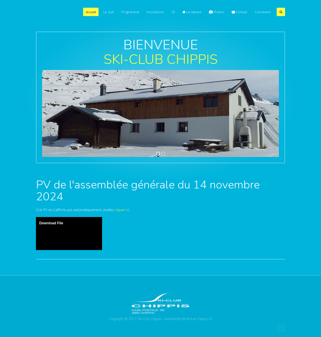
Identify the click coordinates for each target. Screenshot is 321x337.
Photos (216, 12)
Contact (239, 12)
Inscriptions (155, 12)
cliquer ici (122, 209)
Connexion (263, 12)
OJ (173, 12)
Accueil (91, 12)
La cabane (192, 12)
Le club (108, 12)
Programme (130, 12)
